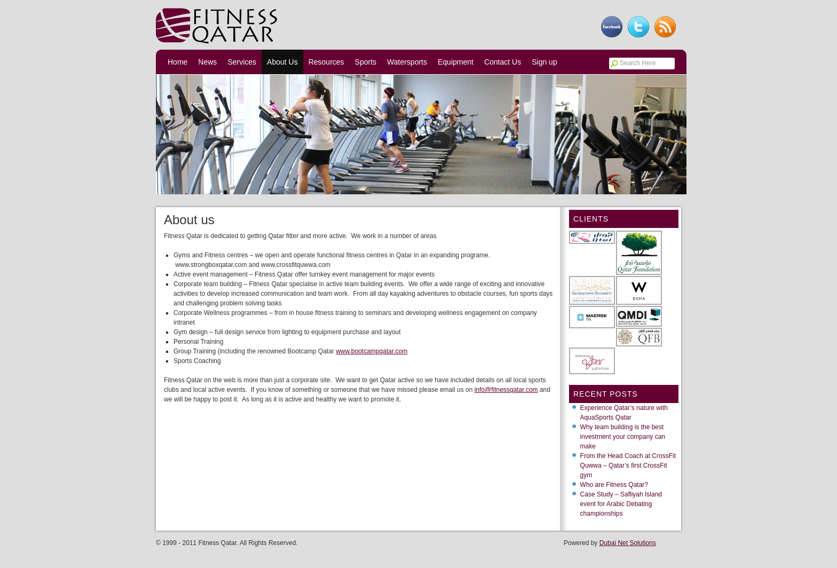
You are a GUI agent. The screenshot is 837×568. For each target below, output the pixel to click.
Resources (326, 62)
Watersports (407, 62)
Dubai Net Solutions (627, 543)
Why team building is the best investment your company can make (622, 436)
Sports (365, 62)
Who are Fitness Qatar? (614, 484)
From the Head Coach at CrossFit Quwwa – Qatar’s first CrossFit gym (628, 465)
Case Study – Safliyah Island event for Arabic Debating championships (621, 504)
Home (177, 62)
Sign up (544, 62)
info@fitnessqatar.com (506, 389)
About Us (282, 62)
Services (241, 62)
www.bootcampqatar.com (371, 351)
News (207, 62)
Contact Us (502, 62)
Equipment (455, 62)
